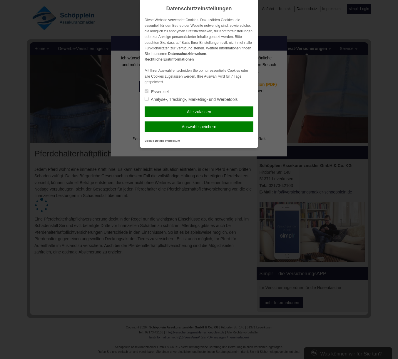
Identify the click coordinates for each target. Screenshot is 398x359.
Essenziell (157, 91)
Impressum (172, 140)
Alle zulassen (199, 111)
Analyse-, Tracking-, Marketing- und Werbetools (191, 99)
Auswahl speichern (199, 126)
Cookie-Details (154, 140)
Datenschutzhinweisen (187, 54)
